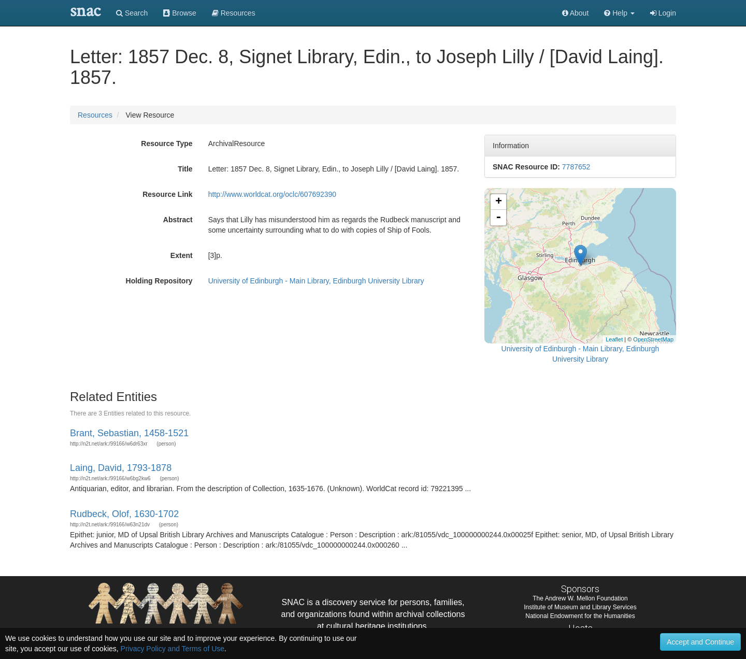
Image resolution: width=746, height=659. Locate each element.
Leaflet (614, 339)
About (575, 13)
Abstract (178, 220)
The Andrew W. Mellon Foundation (580, 598)
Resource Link (167, 194)
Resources (95, 115)
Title (185, 169)
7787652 (576, 167)
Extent (181, 255)
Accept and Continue (700, 642)
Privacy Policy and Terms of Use (172, 648)
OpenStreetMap (653, 339)
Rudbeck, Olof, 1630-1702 (124, 514)
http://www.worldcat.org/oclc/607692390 (272, 194)
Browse (179, 13)
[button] (619, 13)
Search (132, 13)
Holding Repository (159, 281)
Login (663, 13)
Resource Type (166, 143)
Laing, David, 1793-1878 (120, 468)
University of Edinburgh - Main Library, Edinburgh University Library (316, 281)
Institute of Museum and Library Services (580, 607)
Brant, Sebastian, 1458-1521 (129, 433)
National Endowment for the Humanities (580, 616)
